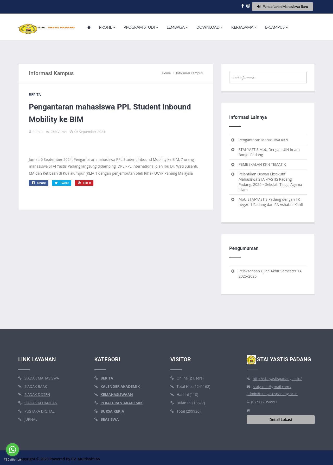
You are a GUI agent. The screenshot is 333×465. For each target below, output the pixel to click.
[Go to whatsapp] (12, 449)
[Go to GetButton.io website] (12, 459)
